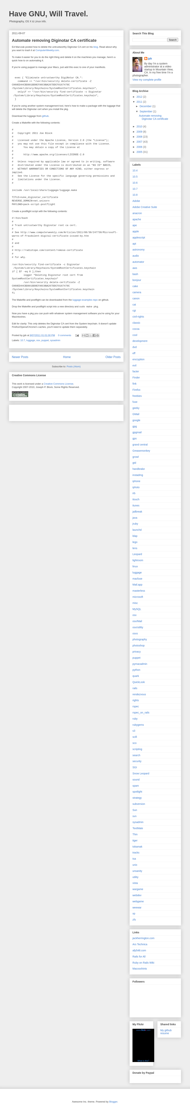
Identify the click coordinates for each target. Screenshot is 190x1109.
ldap (134, 535)
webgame (138, 901)
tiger (134, 840)
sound (136, 779)
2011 (140, 101)
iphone (136, 481)
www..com (143, 1030)
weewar (136, 907)
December (146, 106)
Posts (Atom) (74, 366)
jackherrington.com (143, 938)
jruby (135, 523)
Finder (136, 377)
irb (133, 493)
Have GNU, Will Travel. (48, 14)
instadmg (137, 475)
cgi (134, 310)
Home (67, 357)
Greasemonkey (141, 450)
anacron (137, 213)
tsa (134, 858)
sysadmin (55, 340)
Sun (134, 810)
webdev (136, 895)
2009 (140, 131)
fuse (134, 401)
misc (135, 602)
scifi (134, 736)
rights (135, 700)
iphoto (136, 487)
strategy (137, 797)
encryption (138, 359)
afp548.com (139, 950)
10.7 (22, 340)
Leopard (137, 554)
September (146, 111)
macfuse (137, 578)
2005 (140, 151)
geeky (135, 407)
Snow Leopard (140, 773)
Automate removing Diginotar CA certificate (54, 40)
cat (134, 304)
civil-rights (138, 316)
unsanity (137, 870)
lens (134, 548)
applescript (138, 237)
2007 (140, 141)
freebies (137, 395)
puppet (45, 340)
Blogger (113, 1101)
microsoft (137, 596)
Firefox (136, 389)
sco (134, 742)
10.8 (134, 194)
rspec (135, 706)
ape (134, 225)
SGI (134, 767)
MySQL (136, 609)
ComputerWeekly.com (47, 50)
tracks (135, 852)
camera (136, 292)
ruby (134, 718)
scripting (137, 749)
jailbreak (137, 511)
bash (135, 274)
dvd (134, 347)
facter (135, 371)
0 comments (64, 335)
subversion (138, 803)
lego (134, 542)
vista (135, 883)
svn (134, 816)
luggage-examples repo (85, 299)
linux (135, 566)
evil (134, 365)
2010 (140, 126)
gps (134, 438)
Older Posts (113, 357)
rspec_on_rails (140, 712)
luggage (30, 340)
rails (134, 688)
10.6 (134, 182)
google (136, 420)
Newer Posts (20, 357)
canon (136, 298)
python (136, 669)
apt (134, 243)
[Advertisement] (55, 411)
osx (38, 340)
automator (138, 261)
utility (135, 877)
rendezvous (139, 694)
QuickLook (138, 682)
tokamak (137, 846)
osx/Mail (137, 621)
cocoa (135, 328)
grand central (140, 444)
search (136, 755)
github (45, 116)
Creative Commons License (58, 383)
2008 (140, 136)
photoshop (138, 645)
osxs (135, 633)
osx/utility (137, 627)
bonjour (136, 280)
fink (134, 383)
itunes (135, 505)
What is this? (143, 1061)
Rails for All (138, 956)
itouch (135, 499)
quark (135, 675)
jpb (150, 58)
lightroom (137, 560)
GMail (135, 414)
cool (134, 335)
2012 (140, 96)
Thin (134, 834)
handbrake (138, 468)
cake (135, 286)
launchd (137, 529)
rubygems (138, 724)
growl (135, 456)
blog (95, 46)
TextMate (137, 828)
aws (134, 267)
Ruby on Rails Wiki (143, 962)
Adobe (136, 200)
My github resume (166, 1032)
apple (135, 231)
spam (135, 785)
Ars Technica (139, 944)
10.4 (134, 170)
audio (135, 255)
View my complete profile (146, 79)
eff (133, 353)
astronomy (138, 249)
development (139, 340)
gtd (134, 462)
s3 (133, 730)
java (134, 517)
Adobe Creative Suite (144, 207)
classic (136, 322)
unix (134, 864)
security (136, 761)
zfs (134, 919)
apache (136, 219)
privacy (136, 651)
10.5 (134, 176)
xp (133, 913)
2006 (140, 146)
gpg (134, 426)
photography (139, 639)
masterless (138, 590)
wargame (137, 889)
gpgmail (137, 432)
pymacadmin (139, 663)
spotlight (137, 791)
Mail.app (137, 584)
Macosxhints (139, 968)
